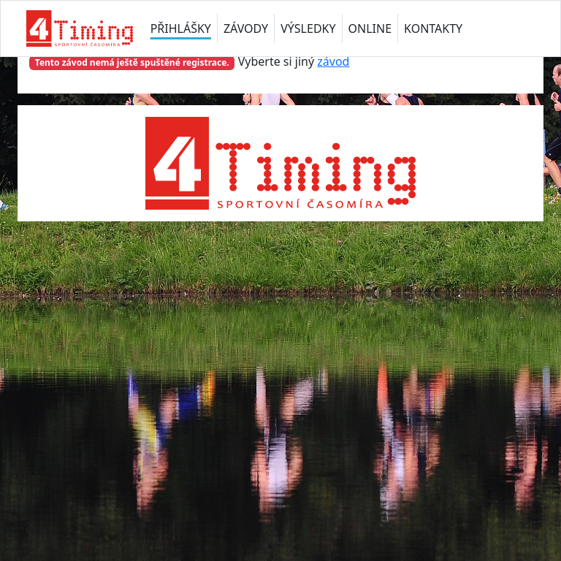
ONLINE (370, 28)
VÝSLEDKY (307, 28)
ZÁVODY (246, 28)
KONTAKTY (433, 28)
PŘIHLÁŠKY (180, 28)
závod (333, 61)
